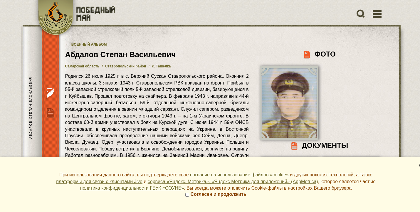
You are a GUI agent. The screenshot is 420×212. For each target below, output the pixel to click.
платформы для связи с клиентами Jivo (99, 181)
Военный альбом (86, 44)
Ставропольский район (125, 66)
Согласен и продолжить (215, 194)
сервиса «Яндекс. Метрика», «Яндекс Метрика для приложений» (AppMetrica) (233, 181)
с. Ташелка (161, 66)
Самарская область (82, 66)
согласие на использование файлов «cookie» (239, 174)
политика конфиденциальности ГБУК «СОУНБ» (132, 188)
